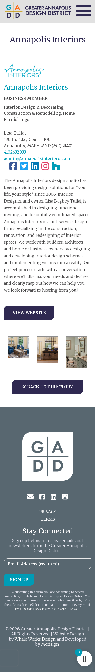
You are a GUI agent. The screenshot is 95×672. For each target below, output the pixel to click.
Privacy (47, 511)
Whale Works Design (35, 639)
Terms (47, 519)
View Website (29, 312)
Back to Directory (47, 386)
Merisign (50, 644)
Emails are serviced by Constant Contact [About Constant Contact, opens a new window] (47, 609)
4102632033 (15, 152)
